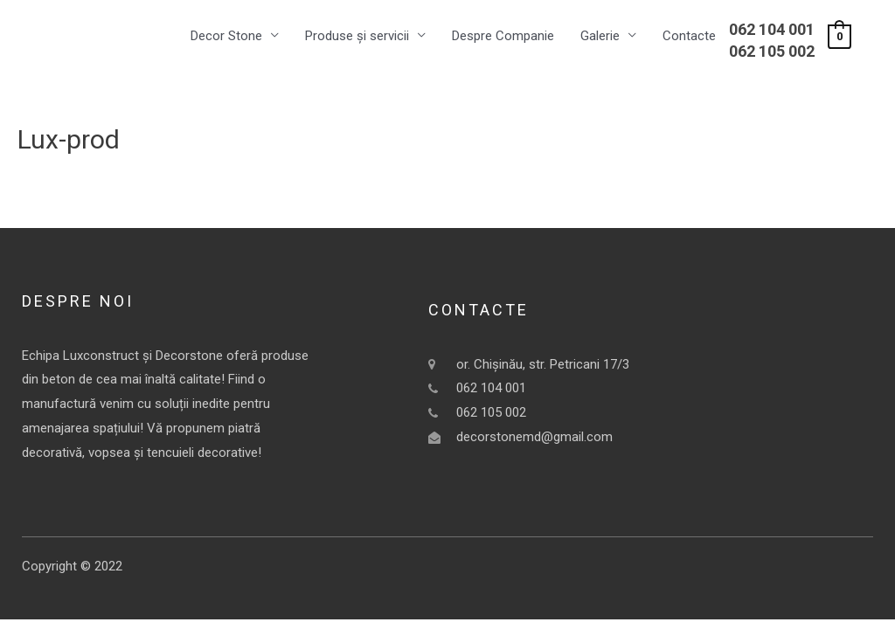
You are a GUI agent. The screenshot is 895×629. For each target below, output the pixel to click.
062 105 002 (772, 51)
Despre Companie (503, 36)
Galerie (600, 36)
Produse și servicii (357, 36)
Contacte (689, 36)
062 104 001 (772, 29)
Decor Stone (226, 36)
